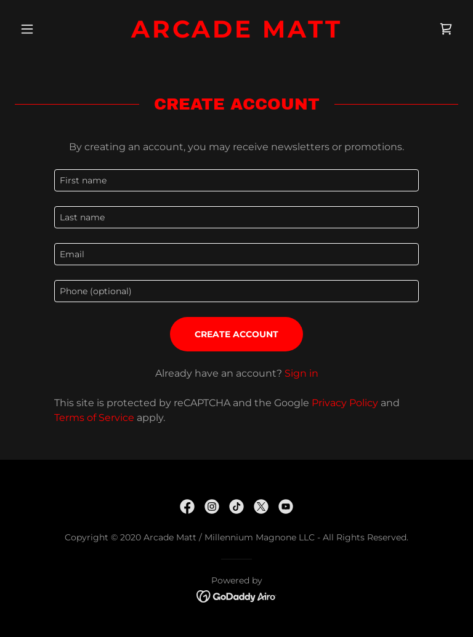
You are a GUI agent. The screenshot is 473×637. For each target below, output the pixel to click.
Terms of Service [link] (94, 417)
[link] (236, 34)
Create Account (236, 334)
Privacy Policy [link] (345, 403)
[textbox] (236, 180)
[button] (48, 29)
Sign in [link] (301, 373)
